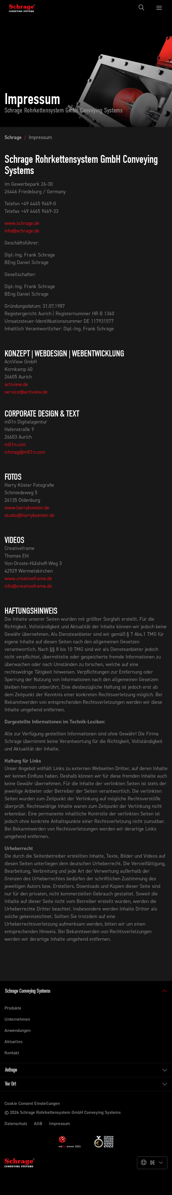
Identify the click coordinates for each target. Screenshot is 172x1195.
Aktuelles (13, 1042)
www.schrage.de (21, 223)
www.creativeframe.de (28, 578)
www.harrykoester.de (26, 507)
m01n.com (15, 444)
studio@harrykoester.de (29, 515)
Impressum (40, 137)
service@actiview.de (26, 392)
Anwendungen (17, 1030)
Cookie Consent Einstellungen (32, 1103)
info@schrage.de (21, 230)
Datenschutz (15, 1123)
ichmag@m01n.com (24, 452)
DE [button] (152, 1162)
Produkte (12, 1008)
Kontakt (11, 1053)
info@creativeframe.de (28, 586)
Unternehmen (17, 1019)
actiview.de (16, 384)
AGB (38, 1123)
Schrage (13, 137)
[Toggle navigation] (143, 7)
